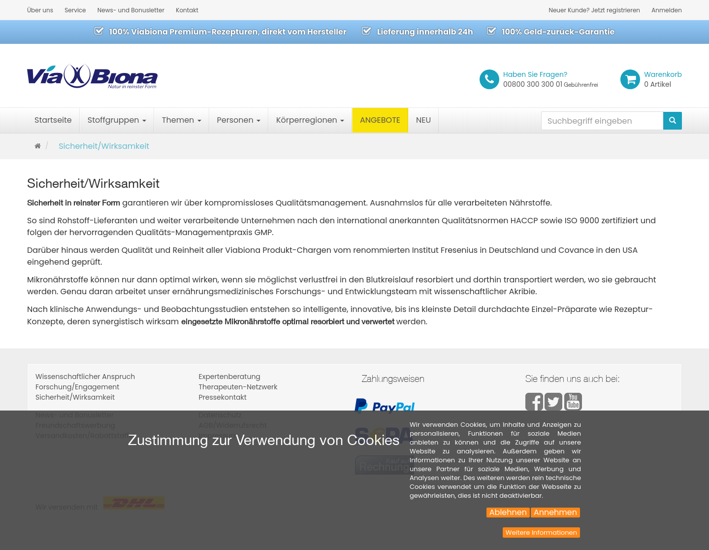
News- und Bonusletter (130, 10)
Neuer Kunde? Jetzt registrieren (594, 10)
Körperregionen (310, 120)
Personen (238, 120)
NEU (423, 120)
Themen (181, 120)
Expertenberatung (229, 376)
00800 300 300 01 (550, 79)
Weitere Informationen (541, 532)
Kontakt (187, 10)
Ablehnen (508, 512)
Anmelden (666, 10)
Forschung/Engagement (77, 387)
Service (75, 10)
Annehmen (555, 512)
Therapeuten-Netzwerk (238, 387)
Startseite (53, 120)
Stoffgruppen (117, 120)
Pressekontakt (223, 397)
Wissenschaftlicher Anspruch (85, 376)
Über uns (40, 10)
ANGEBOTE (380, 120)
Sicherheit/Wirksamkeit (75, 397)
